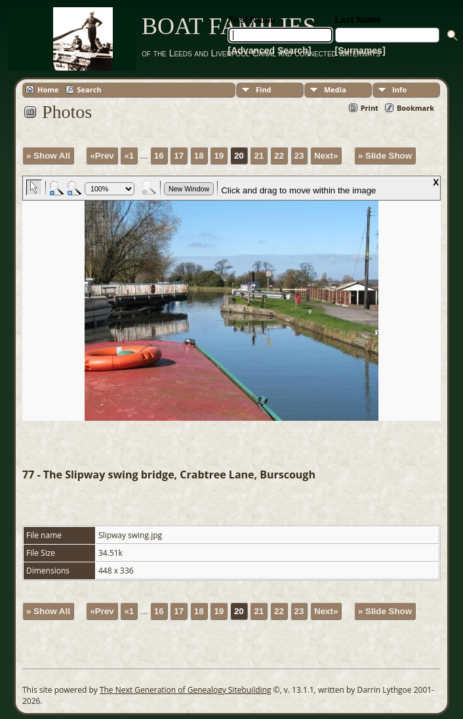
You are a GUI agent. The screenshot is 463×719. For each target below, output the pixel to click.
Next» (326, 156)
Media (335, 89)
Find (264, 89)
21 (259, 156)
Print (369, 108)
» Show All (48, 156)
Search (89, 89)
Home (48, 89)
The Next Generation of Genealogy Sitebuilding (186, 689)
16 (159, 156)
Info (399, 89)
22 (279, 156)
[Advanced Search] (270, 50)
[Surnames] (360, 50)
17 (179, 156)
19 (219, 156)
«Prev (101, 156)
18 (199, 156)
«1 (129, 156)
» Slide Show (385, 156)
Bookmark (415, 108)
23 (299, 156)
